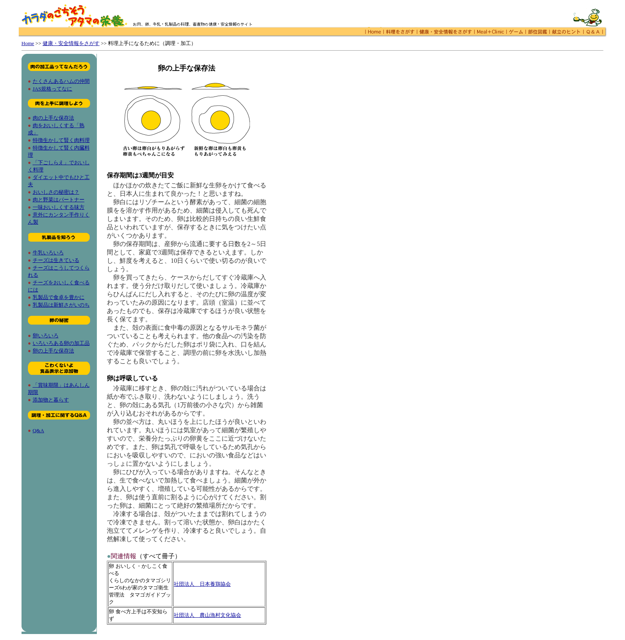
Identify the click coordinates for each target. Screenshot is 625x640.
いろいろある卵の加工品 (61, 343)
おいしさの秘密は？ (56, 192)
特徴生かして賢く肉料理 (61, 140)
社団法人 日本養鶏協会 (202, 584)
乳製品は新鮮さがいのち (61, 305)
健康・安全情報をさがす (71, 43)
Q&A (38, 430)
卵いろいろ (46, 336)
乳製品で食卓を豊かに (59, 297)
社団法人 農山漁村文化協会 (207, 615)
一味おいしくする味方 (59, 207)
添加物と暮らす (51, 400)
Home (28, 43)
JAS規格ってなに (53, 89)
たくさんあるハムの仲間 (61, 81)
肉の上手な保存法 (53, 118)
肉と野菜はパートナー (59, 200)
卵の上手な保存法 (53, 351)
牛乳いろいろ (48, 253)
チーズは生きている (56, 260)
